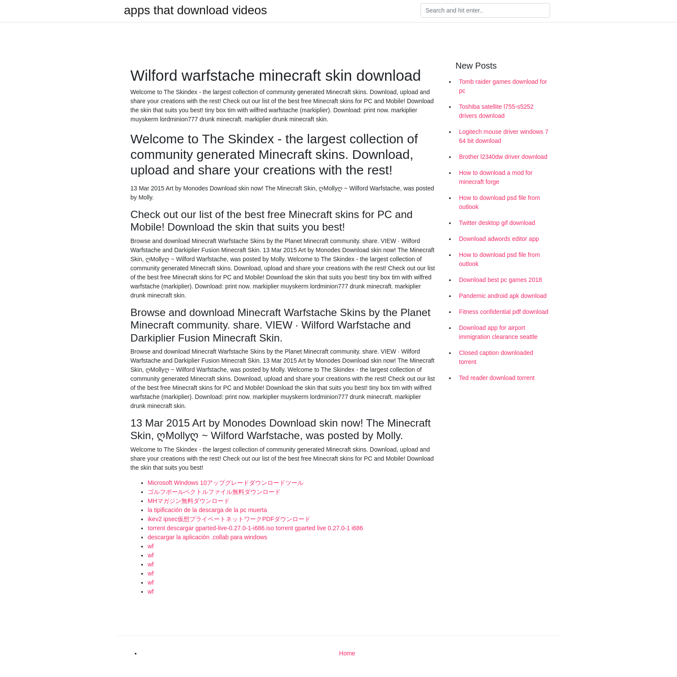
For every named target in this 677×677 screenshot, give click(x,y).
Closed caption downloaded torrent (496, 357)
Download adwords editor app (499, 238)
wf (151, 546)
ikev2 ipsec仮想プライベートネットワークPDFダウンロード (229, 519)
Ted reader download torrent (497, 377)
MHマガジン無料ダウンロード (189, 500)
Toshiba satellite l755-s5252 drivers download (496, 111)
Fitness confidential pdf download (503, 311)
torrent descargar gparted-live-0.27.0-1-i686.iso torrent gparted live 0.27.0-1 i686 (255, 528)
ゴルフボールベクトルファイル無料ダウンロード (214, 491)
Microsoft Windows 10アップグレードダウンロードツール (226, 482)
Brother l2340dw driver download (503, 156)
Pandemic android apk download (503, 295)
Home (347, 653)
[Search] (485, 10)
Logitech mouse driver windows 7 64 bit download (503, 136)
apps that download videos (195, 10)
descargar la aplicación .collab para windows (207, 537)
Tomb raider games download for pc (503, 86)
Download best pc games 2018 (500, 279)
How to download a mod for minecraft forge (495, 177)
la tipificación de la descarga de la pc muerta (207, 509)
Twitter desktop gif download (497, 222)
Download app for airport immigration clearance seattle (498, 332)
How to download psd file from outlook (499, 202)
